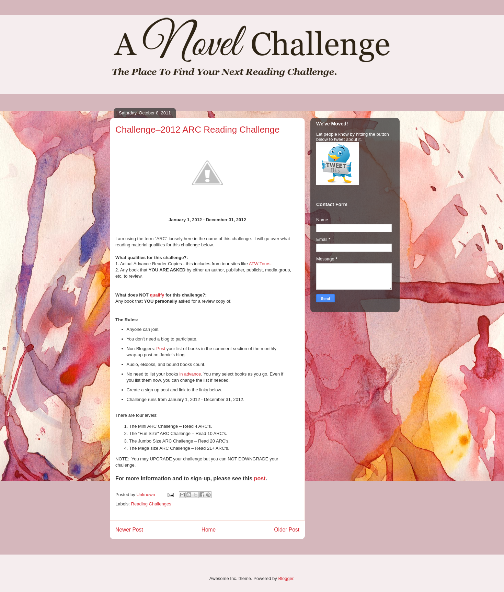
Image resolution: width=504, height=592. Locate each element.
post (260, 478)
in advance (190, 374)
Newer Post (129, 530)
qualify (157, 295)
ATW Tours (260, 263)
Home (209, 530)
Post (160, 348)
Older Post (286, 530)
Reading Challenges (151, 503)
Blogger (285, 578)
